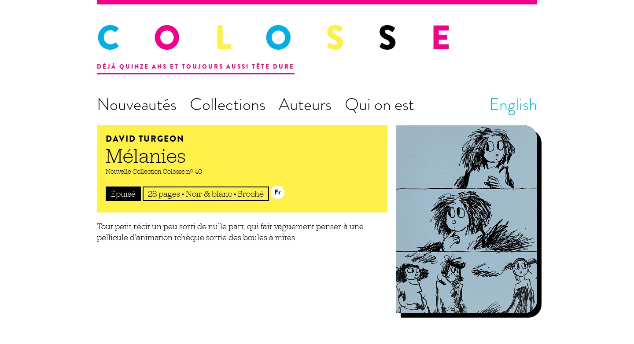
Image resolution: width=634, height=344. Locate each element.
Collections (227, 104)
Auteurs (305, 104)
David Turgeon (145, 138)
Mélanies (146, 156)
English (513, 104)
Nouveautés (137, 104)
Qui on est (379, 104)
